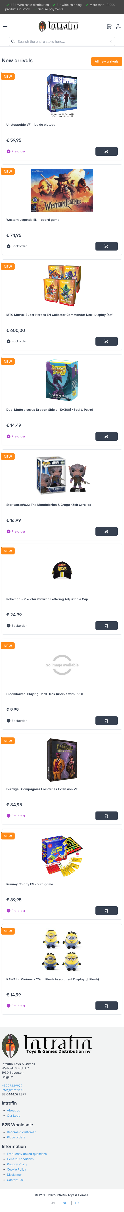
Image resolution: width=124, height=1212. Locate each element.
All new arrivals (107, 61)
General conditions (20, 1159)
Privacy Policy (17, 1164)
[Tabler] (59, 26)
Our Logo (13, 1115)
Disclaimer (14, 1174)
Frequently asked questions (27, 1154)
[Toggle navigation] (5, 26)
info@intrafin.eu (13, 1090)
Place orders (16, 1137)
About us (13, 1110)
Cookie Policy (16, 1169)
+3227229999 (12, 1085)
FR (77, 1203)
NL (65, 1203)
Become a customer (21, 1132)
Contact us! (15, 1180)
